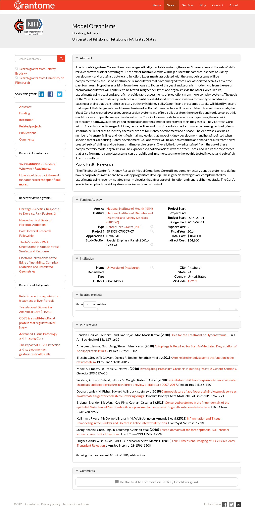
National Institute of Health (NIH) (129, 208)
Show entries (91, 304)
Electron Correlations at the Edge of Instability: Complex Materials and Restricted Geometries (38, 264)
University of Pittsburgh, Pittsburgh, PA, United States (114, 39)
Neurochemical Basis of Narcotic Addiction (35, 222)
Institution (26, 119)
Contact (217, 5)
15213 (191, 281)
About (233, 5)
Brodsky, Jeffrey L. (86, 33)
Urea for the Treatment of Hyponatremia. (199, 335)
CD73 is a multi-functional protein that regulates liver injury (37, 322)
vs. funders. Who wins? (37, 166)
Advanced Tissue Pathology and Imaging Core (38, 336)
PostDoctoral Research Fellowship (35, 233)
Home (157, 5)
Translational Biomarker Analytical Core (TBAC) (35, 309)
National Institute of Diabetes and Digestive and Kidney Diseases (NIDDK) (129, 217)
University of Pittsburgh (122, 267)
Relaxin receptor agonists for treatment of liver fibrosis (39, 298)
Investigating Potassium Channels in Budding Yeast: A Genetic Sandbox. (188, 368)
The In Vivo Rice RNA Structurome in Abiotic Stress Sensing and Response (39, 246)
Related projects (30, 126)
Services (188, 5)
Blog (203, 5)
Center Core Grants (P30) (123, 227)
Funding (24, 113)
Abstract (25, 107)
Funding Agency (91, 199)
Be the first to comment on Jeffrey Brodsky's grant (156, 482)
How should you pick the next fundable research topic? (39, 179)
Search (171, 5)
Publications (27, 133)
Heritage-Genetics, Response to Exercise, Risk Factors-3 (39, 211)
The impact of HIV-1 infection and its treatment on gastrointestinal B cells (39, 349)
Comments (26, 139)
